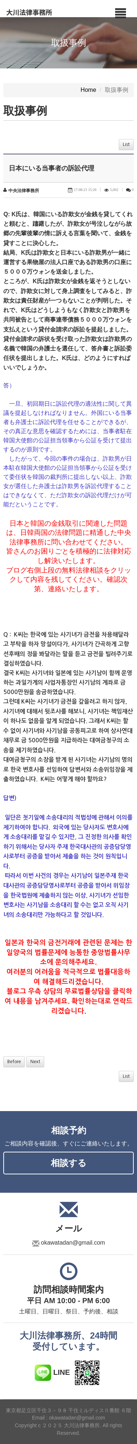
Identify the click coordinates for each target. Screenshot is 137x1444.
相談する (69, 1163)
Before (14, 1061)
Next (35, 1061)
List (126, 144)
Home (88, 90)
